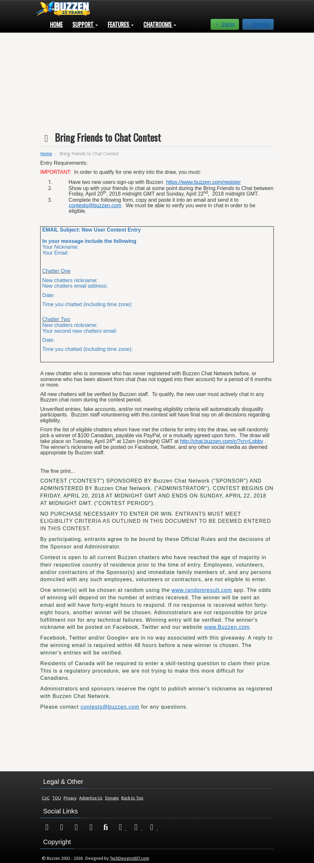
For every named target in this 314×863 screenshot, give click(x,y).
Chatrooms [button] (159, 24)
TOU (56, 798)
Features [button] (121, 24)
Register (261, 24)
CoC (46, 798)
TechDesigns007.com (129, 858)
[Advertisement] (157, 79)
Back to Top (132, 798)
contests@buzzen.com (95, 205)
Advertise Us (91, 798)
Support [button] (85, 24)
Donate (112, 798)
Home (56, 24)
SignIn (225, 24)
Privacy (70, 798)
